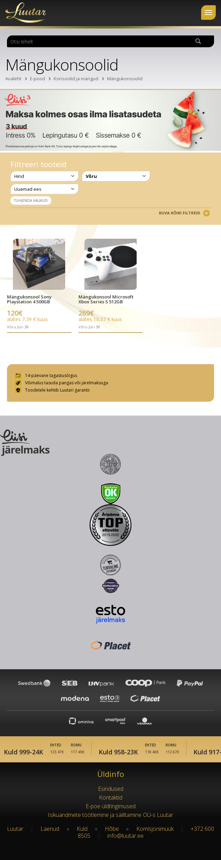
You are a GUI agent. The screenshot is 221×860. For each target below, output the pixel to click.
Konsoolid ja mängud (76, 78)
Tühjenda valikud (31, 200)
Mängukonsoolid (125, 78)
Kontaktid (110, 797)
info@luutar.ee (125, 835)
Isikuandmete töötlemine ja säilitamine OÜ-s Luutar (110, 814)
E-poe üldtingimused (111, 806)
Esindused (110, 788)
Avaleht (13, 78)
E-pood (37, 78)
